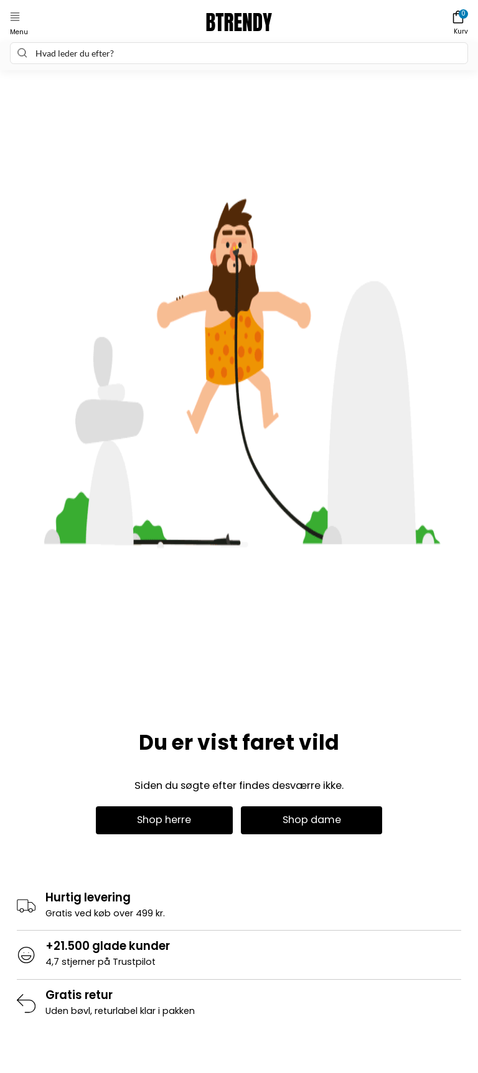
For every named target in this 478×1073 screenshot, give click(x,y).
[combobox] (238, 53)
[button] (15, 17)
